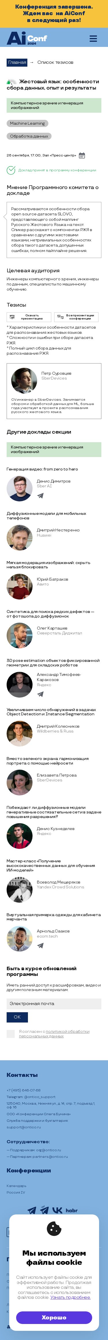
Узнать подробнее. (70, 1297)
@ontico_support (40, 1097)
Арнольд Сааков (53, 931)
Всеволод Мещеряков (58, 882)
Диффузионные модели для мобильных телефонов (46, 516)
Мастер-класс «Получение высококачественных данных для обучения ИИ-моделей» (51, 865)
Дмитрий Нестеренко (58, 530)
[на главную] (27, 38)
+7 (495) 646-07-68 (24, 1090)
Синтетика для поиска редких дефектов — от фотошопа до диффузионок (50, 614)
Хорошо (54, 1317)
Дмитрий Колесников (58, 726)
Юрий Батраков (52, 579)
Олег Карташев (52, 628)
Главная (17, 62)
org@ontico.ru (48, 1150)
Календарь (16, 1186)
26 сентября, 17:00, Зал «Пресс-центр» (41, 155)
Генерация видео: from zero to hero (42, 469)
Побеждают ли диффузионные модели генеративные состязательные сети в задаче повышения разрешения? (54, 812)
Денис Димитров (54, 481)
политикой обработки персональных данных (54, 1034)
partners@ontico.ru (50, 1157)
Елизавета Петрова (57, 775)
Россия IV (16, 1192)
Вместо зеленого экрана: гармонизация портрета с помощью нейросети (48, 761)
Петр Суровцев (56, 373)
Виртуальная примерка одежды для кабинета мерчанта (54, 917)
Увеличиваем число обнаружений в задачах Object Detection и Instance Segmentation (51, 712)
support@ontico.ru (24, 1127)
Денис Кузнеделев (56, 828)
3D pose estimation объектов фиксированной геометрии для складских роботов (53, 663)
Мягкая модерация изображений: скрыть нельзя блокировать (48, 565)
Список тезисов (55, 62)
